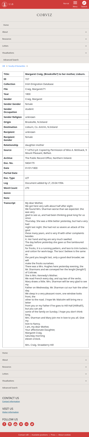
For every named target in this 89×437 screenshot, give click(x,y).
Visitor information (10, 412)
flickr (27, 424)
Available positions (40, 435)
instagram (10, 424)
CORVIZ (44, 15)
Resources (6, 39)
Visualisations (8, 52)
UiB (3, 66)
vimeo (22, 424)
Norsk (66, 3)
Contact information (11, 401)
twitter (33, 424)
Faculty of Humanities (16, 66)
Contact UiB (23, 435)
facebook (5, 424)
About (5, 32)
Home (6, 25)
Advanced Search (11, 59)
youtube (16, 424)
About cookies (64, 435)
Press (53, 435)
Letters (5, 45)
